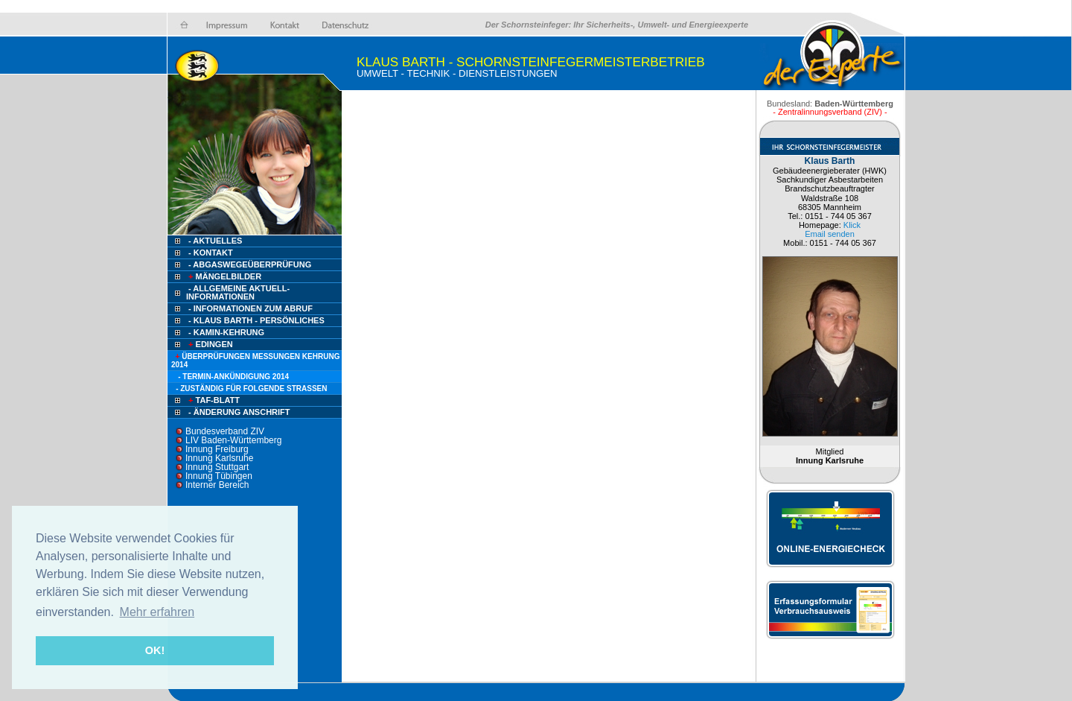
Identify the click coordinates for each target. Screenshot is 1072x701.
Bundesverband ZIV (224, 431)
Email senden (830, 233)
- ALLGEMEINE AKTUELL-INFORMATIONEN (238, 292)
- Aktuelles (214, 240)
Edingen (209, 344)
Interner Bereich (217, 485)
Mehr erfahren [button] (157, 612)
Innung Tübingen (218, 476)
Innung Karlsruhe (219, 458)
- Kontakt (209, 252)
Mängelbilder (223, 276)
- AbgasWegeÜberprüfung (249, 264)
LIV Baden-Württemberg (233, 440)
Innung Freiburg (217, 449)
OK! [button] (155, 650)
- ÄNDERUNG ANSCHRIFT (239, 411)
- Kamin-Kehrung (226, 332)
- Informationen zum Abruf (250, 308)
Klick (852, 225)
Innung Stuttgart (217, 467)
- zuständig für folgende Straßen (251, 388)
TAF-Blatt (213, 400)
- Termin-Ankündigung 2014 (233, 376)
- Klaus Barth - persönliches (256, 320)
